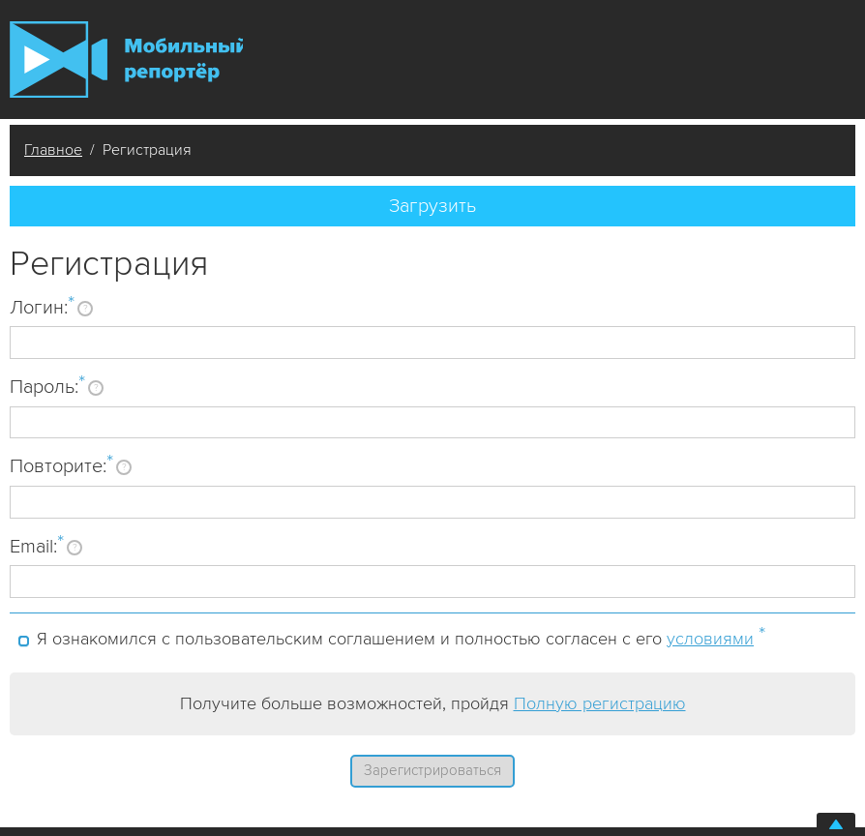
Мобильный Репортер (126, 59)
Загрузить (432, 206)
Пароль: (47, 386)
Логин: (42, 306)
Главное (53, 150)
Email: (37, 545)
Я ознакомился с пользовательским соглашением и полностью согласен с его (401, 635)
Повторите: (61, 465)
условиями (710, 638)
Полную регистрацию (600, 703)
